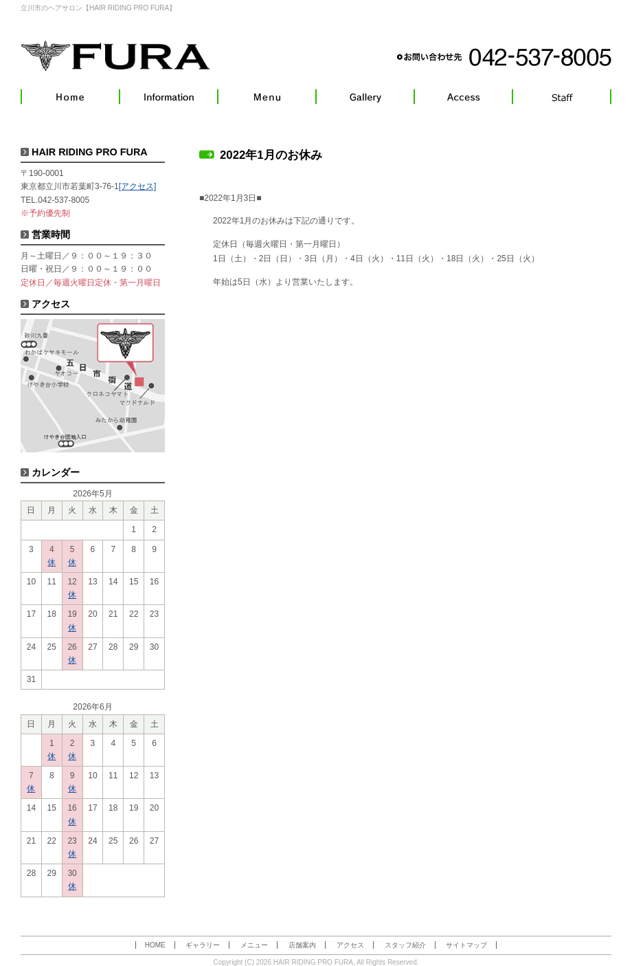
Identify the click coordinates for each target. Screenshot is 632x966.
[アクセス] (138, 186)
